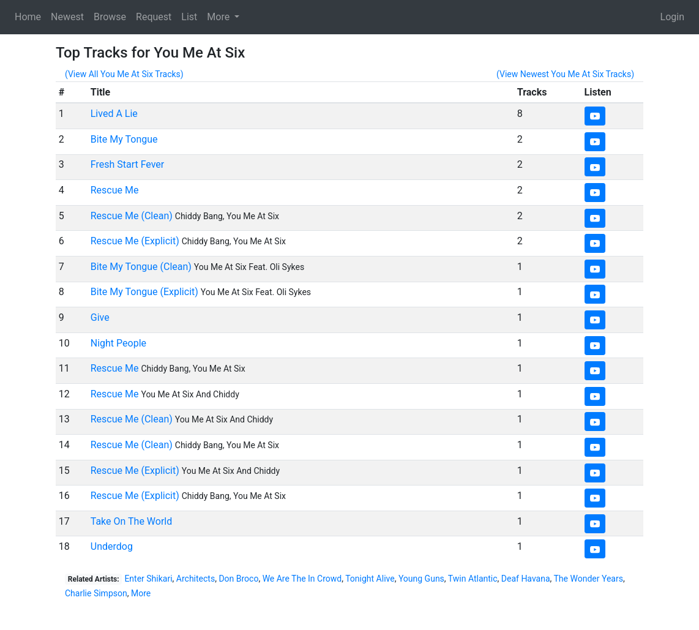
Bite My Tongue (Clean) (141, 266)
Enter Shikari (148, 578)
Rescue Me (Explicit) (135, 241)
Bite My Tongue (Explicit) (144, 292)
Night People (118, 343)
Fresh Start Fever (128, 164)
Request (153, 17)
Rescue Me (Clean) (132, 216)
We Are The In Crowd (302, 578)
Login (672, 17)
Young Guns (421, 578)
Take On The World (132, 521)
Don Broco (238, 578)
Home (28, 17)
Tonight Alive (369, 578)
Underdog (112, 546)
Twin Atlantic (473, 578)
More (141, 593)
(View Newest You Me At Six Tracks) (565, 74)
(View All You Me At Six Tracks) (124, 74)
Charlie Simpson (96, 593)
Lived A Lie (114, 113)
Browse (110, 17)
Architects (195, 578)
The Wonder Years (588, 578)
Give (100, 317)
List (189, 17)
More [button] (219, 17)
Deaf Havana (525, 578)
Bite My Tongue (124, 139)
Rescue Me (115, 190)
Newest (67, 17)
